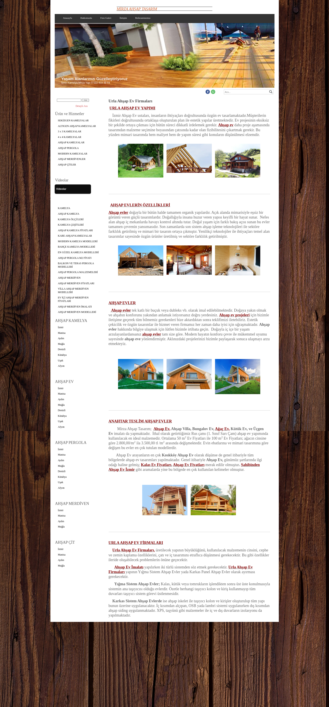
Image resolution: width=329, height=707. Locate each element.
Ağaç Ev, (222, 429)
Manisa (61, 332)
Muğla (61, 343)
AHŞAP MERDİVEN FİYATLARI (76, 283)
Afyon (61, 365)
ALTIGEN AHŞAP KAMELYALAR (77, 126)
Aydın (61, 338)
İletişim (123, 18)
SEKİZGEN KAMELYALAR (73, 120)
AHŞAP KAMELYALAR (71, 142)
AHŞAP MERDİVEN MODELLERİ (77, 312)
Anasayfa (67, 18)
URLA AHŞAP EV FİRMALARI (136, 543)
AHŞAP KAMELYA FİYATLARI (75, 230)
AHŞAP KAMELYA (68, 213)
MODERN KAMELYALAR (72, 153)
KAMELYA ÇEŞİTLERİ (71, 224)
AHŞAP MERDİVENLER (72, 159)
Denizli (61, 349)
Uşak (60, 360)
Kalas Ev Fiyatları (156, 465)
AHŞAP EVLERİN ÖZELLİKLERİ (140, 205)
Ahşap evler (121, 310)
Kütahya (62, 354)
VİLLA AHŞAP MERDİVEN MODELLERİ (73, 290)
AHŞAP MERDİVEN (69, 277)
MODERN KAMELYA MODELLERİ (78, 241)
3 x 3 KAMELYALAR (69, 131)
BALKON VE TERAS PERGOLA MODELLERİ (76, 265)
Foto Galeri (105, 18)
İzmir (61, 327)
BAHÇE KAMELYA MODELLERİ (76, 246)
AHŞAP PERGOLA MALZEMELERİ (78, 272)
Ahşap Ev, (161, 429)
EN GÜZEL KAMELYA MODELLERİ (78, 252)
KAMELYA (64, 208)
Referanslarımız (142, 18)
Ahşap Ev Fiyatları (188, 465)
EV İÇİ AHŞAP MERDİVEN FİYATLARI (73, 299)
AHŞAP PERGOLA (68, 148)
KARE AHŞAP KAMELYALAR (75, 235)
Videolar (61, 188)
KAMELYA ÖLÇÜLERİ (71, 219)
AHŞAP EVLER (122, 303)
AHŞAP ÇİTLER (67, 164)
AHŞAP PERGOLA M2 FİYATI (75, 257)
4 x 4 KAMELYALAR (69, 137)
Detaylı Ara (82, 106)
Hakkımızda (86, 18)
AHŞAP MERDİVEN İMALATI (75, 306)
